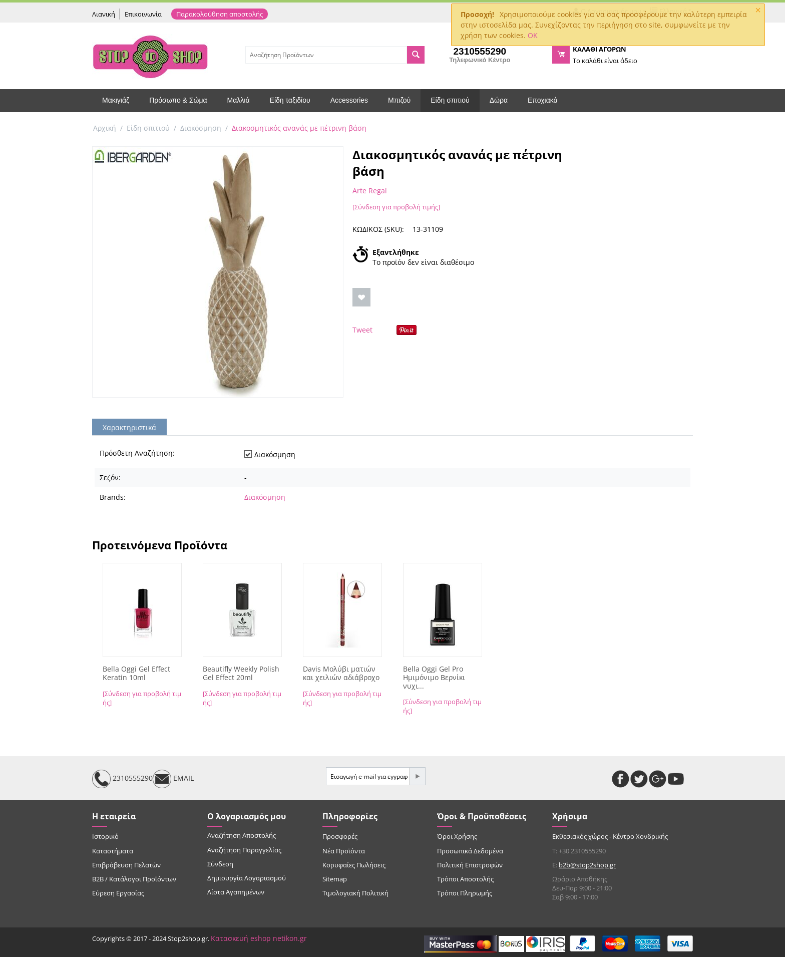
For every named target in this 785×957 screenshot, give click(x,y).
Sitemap (334, 878)
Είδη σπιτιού (450, 100)
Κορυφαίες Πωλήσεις (353, 864)
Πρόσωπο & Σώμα (178, 100)
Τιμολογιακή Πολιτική (355, 892)
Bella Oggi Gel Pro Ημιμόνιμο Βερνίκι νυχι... (434, 677)
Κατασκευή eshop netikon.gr (259, 938)
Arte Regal (369, 190)
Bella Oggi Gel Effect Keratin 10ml (136, 673)
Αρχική (104, 128)
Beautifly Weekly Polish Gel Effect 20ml (241, 673)
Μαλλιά (238, 100)
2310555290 (122, 779)
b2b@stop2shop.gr (587, 864)
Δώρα (499, 100)
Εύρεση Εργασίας (118, 892)
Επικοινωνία (143, 14)
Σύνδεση (220, 863)
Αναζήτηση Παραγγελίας (244, 849)
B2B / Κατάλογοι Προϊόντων (134, 878)
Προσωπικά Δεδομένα (470, 850)
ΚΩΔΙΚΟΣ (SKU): (378, 229)
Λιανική (103, 14)
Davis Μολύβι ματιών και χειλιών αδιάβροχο (341, 673)
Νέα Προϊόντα (343, 850)
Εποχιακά (543, 100)
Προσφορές (339, 836)
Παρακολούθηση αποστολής (219, 14)
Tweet (362, 330)
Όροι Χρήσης (457, 836)
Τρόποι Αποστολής (465, 878)
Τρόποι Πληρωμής (464, 892)
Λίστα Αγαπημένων (235, 891)
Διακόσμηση (200, 128)
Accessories (349, 100)
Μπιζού (399, 100)
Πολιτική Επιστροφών (470, 864)
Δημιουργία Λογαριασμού (246, 877)
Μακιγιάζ (115, 100)
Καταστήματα (112, 850)
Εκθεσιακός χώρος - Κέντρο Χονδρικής (610, 836)
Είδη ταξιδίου (290, 100)
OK (533, 35)
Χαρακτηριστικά (129, 427)
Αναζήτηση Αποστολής (241, 835)
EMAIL (173, 779)
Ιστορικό (105, 836)
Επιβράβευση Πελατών (126, 864)
